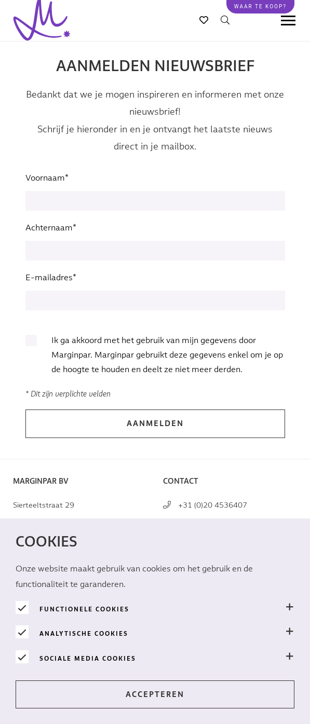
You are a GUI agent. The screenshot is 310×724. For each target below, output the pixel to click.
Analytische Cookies (83, 634)
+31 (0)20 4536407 (212, 505)
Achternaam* (50, 228)
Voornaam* (47, 178)
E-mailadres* (50, 278)
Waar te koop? (260, 6)
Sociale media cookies (87, 658)
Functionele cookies (84, 609)
